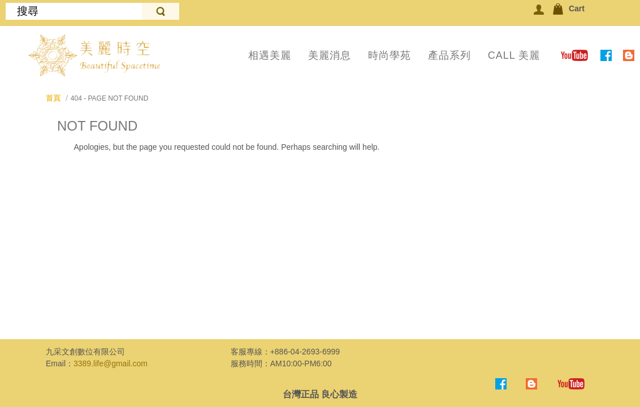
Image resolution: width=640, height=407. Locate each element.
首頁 (53, 98)
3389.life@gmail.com (110, 363)
